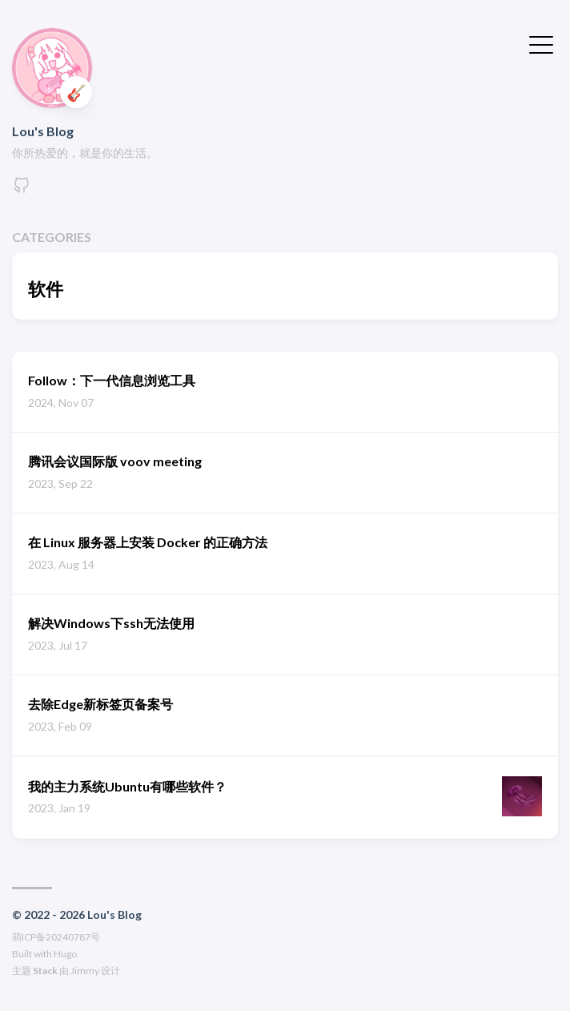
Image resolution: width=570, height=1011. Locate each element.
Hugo (65, 954)
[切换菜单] (541, 43)
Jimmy (84, 971)
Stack (45, 971)
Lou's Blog (43, 131)
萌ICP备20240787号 (56, 937)
